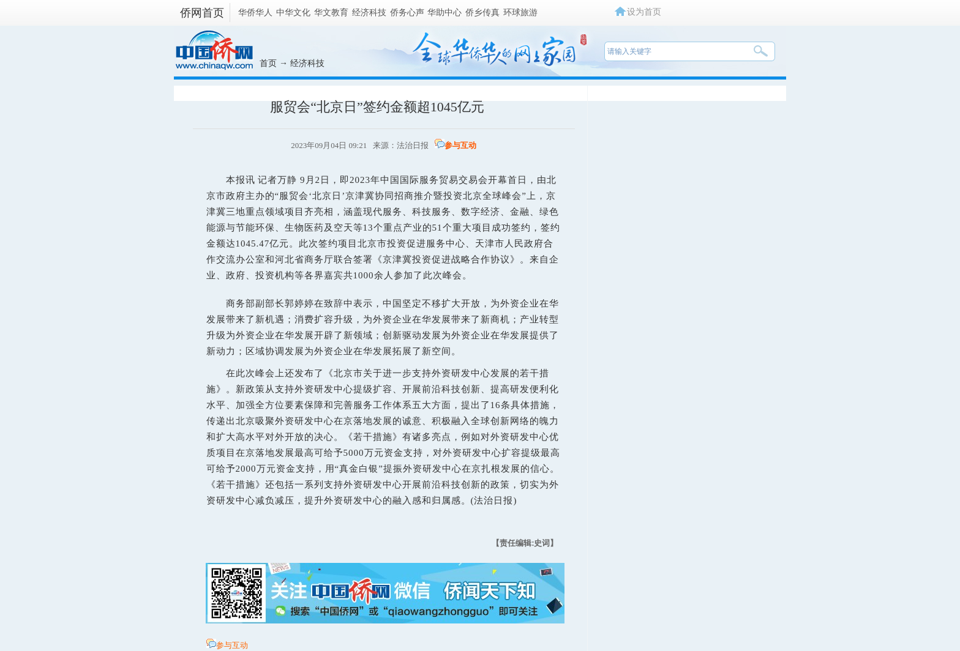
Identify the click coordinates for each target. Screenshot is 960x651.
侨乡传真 (482, 12)
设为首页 (644, 12)
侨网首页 (202, 13)
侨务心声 (407, 12)
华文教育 (331, 12)
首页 (268, 63)
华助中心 (444, 12)
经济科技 (369, 12)
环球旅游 (520, 12)
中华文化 (293, 12)
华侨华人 (255, 12)
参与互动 (460, 145)
